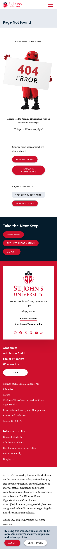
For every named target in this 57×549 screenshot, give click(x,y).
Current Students (12, 437)
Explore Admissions (28, 170)
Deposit (12, 251)
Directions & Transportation (28, 324)
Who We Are (11, 364)
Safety (6, 395)
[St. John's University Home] (12, 5)
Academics (10, 348)
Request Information (21, 243)
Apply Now (13, 234)
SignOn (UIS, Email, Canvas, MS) (21, 384)
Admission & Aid (14, 353)
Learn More (35, 542)
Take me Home (25, 159)
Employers (9, 459)
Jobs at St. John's (12, 421)
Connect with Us (28, 318)
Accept (12, 542)
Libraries (8, 389)
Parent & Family (12, 453)
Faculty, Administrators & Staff (20, 448)
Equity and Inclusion (14, 415)
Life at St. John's (13, 359)
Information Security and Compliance (24, 410)
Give (15, 372)
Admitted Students (13, 442)
